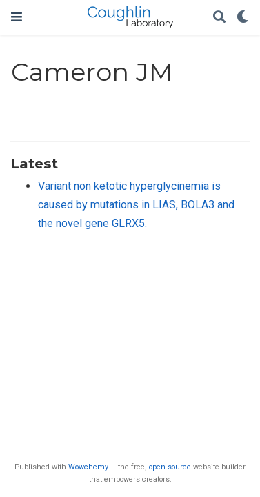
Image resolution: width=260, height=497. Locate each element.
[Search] (219, 18)
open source (170, 466)
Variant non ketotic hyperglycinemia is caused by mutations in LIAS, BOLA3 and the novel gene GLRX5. (136, 204)
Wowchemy (88, 466)
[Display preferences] (243, 18)
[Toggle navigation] (16, 17)
